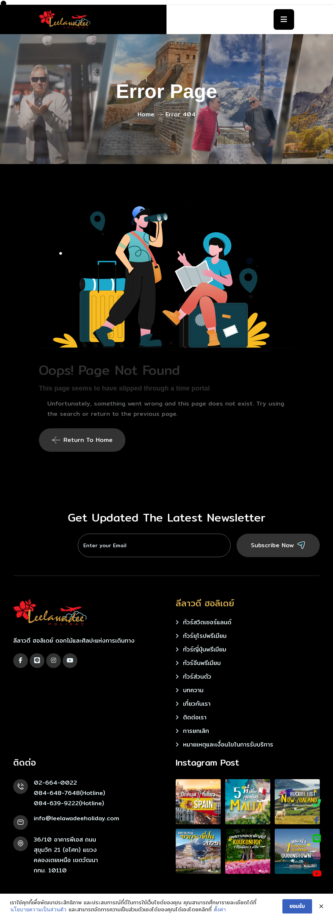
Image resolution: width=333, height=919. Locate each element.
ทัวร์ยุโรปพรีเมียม (205, 636)
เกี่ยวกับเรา (197, 704)
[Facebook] (317, 820)
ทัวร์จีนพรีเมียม (202, 663)
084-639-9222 (56, 803)
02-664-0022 (55, 782)
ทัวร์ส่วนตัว (197, 676)
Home (146, 114)
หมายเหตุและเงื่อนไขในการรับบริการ (228, 744)
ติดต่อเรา (194, 717)
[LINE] (317, 838)
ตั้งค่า (220, 909)
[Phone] (317, 803)
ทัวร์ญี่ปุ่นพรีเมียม (204, 649)
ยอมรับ (297, 906)
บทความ (193, 690)
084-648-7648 (57, 793)
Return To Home (82, 439)
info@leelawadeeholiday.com (76, 818)
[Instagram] (317, 856)
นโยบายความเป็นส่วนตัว (38, 909)
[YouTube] (317, 873)
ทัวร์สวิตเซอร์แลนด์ (207, 622)
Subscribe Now (278, 545)
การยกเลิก (196, 731)
